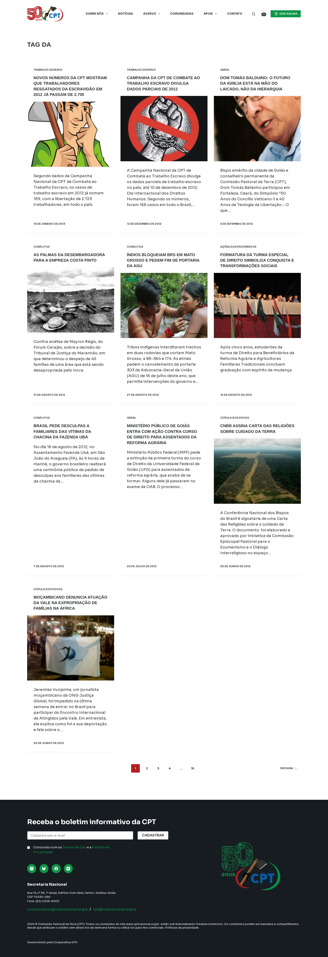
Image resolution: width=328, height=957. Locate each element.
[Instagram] (31, 868)
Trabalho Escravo (48, 69)
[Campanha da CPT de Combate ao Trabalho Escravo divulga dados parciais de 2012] (164, 128)
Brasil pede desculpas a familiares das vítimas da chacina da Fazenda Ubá (64, 431)
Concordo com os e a (71, 849)
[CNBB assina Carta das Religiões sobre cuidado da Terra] (257, 476)
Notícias (125, 13)
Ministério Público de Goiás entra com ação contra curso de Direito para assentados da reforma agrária (160, 436)
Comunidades (181, 13)
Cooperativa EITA (65, 942)
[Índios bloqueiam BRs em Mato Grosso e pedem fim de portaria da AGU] (164, 305)
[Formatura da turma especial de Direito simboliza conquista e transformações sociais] (257, 310)
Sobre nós (97, 13)
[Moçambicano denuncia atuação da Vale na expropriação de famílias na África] (70, 658)
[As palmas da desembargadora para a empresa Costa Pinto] (70, 305)
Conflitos (42, 246)
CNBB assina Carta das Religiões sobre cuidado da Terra (254, 431)
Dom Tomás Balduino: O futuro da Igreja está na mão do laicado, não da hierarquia (257, 83)
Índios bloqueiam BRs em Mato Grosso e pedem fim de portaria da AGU (163, 260)
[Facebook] (56, 868)
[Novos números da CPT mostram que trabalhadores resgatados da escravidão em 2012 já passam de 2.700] (70, 134)
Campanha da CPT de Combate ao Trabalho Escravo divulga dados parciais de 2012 (163, 83)
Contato (234, 13)
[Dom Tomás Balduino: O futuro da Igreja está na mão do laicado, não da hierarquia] (257, 128)
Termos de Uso (74, 847)
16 (192, 778)
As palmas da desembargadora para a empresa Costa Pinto (63, 260)
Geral (224, 69)
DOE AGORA (286, 14)
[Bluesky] (44, 868)
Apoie (211, 13)
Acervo (152, 13)
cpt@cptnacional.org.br (122, 909)
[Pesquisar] (253, 13)
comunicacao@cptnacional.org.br (60, 909)
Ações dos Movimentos (238, 246)
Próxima (288, 778)
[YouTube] (68, 868)
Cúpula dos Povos (234, 417)
